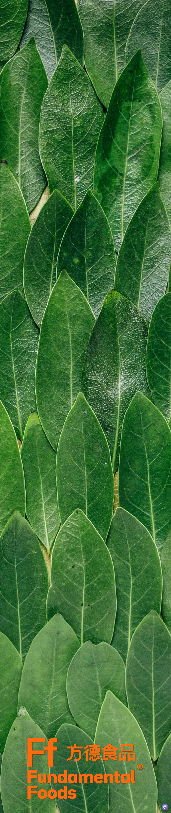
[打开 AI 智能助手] (165, 807)
